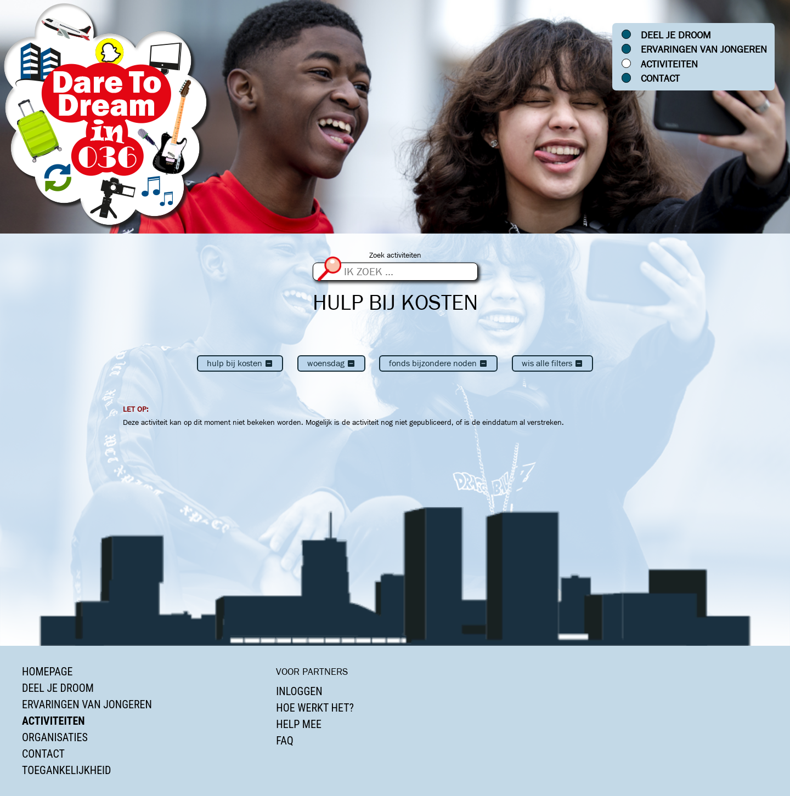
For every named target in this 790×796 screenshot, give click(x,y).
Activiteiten (669, 64)
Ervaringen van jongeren (704, 49)
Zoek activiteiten (395, 255)
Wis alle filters (552, 363)
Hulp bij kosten (240, 363)
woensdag (331, 363)
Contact (660, 78)
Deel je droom (676, 35)
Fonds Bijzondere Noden (438, 363)
